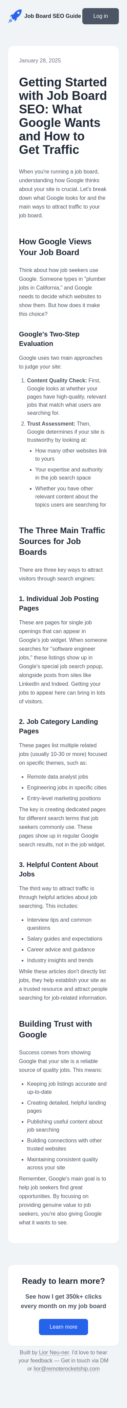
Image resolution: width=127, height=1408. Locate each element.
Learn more (64, 1327)
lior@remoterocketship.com (67, 1369)
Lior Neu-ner (54, 1352)
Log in (100, 16)
